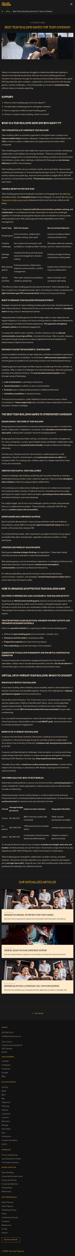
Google (5, 1072)
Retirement (6, 1191)
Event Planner (8, 1202)
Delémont (6, 1102)
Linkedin (5, 1061)
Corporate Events (9, 1180)
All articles (37, 1013)
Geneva (5, 1110)
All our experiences (10, 1155)
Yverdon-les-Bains (9, 1140)
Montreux (6, 1121)
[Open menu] (71, 4)
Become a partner (10, 1240)
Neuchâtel (6, 1129)
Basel (4, 1091)
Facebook (6, 1069)
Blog (8, 11)
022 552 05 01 (7, 1032)
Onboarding (7, 1188)
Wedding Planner (9, 1210)
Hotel (4, 1214)
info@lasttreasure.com (11, 1036)
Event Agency (7, 1206)
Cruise (4, 1229)
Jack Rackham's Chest (11, 1159)
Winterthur (6, 1136)
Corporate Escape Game (12, 1176)
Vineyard (5, 1221)
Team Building (8, 1172)
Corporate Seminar (10, 1184)
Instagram (6, 1065)
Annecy (5, 1087)
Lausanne (6, 1114)
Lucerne (5, 1117)
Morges (5, 1125)
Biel (3, 1098)
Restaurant (6, 1225)
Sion (3, 1133)
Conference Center (10, 1217)
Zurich (4, 1144)
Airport (5, 1233)
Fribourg (5, 1106)
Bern (4, 1095)
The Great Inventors (10, 1162)
